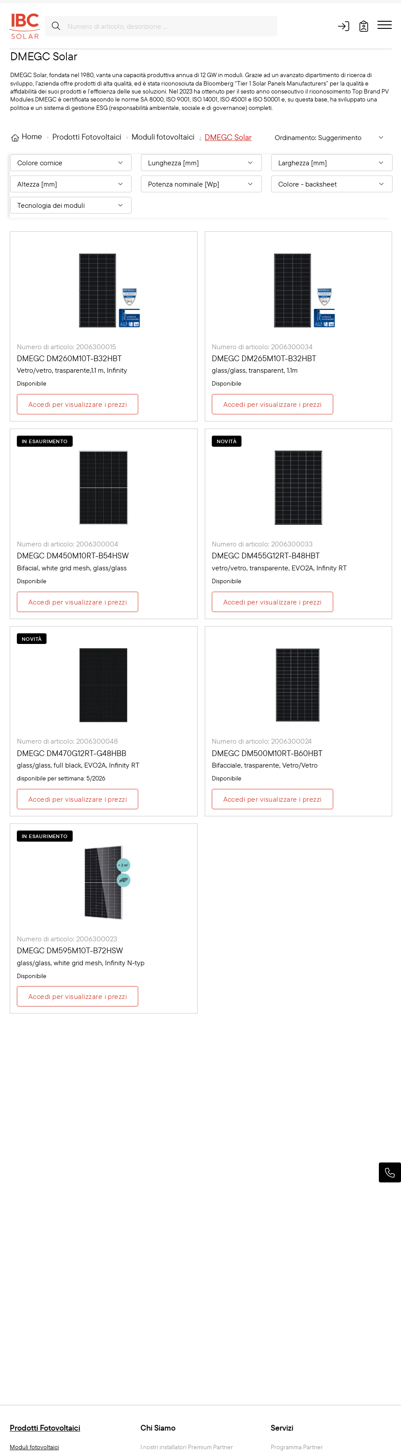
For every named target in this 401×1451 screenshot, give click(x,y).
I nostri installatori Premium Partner (186, 1447)
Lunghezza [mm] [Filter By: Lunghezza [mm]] (173, 162)
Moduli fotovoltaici (34, 1447)
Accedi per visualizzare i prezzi (77, 404)
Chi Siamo (157, 1427)
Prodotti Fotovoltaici (45, 1427)
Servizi (282, 1427)
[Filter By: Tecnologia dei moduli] (71, 205)
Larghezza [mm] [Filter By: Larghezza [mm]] (302, 162)
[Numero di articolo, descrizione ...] (161, 26)
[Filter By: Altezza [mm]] (71, 184)
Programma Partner (297, 1447)
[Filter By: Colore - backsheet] (332, 184)
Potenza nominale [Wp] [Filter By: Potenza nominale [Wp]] (183, 183)
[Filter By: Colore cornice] (71, 162)
